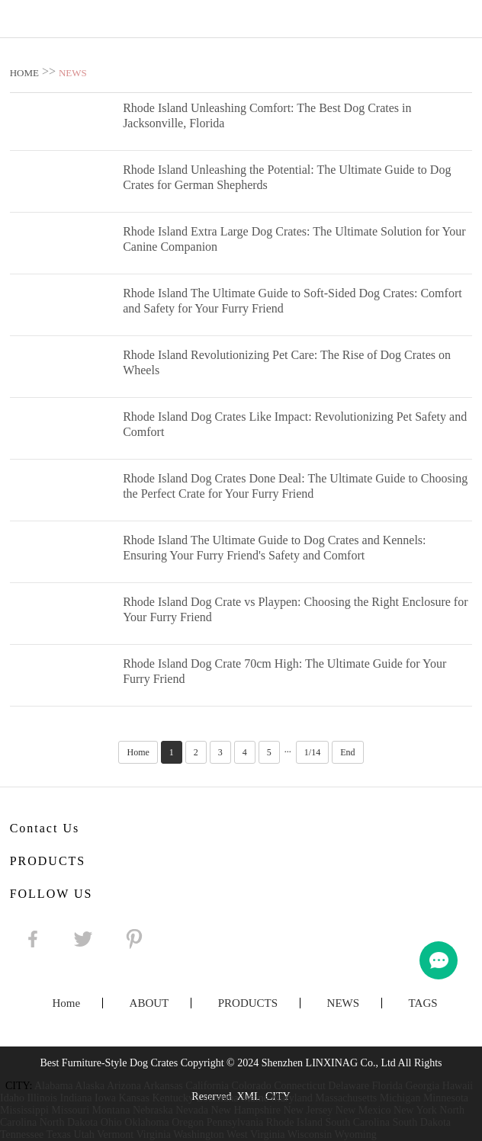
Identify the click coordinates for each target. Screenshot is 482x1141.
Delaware (348, 1085)
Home (138, 752)
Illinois (42, 1098)
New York (415, 1110)
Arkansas (163, 1085)
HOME (24, 73)
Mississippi (24, 1110)
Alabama (53, 1085)
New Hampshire (246, 1110)
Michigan (400, 1098)
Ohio (111, 1122)
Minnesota (445, 1098)
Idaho (12, 1098)
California (207, 1085)
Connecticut (300, 1085)
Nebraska (153, 1110)
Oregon (188, 1122)
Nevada (191, 1110)
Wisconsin (310, 1134)
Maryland (291, 1098)
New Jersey (308, 1110)
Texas (59, 1134)
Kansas (134, 1098)
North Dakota (69, 1122)
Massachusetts (346, 1098)
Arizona (124, 1085)
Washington (198, 1134)
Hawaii (457, 1085)
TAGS (423, 1003)
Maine (254, 1098)
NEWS (73, 73)
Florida (387, 1085)
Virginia (153, 1134)
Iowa (105, 1098)
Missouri (70, 1110)
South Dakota (421, 1122)
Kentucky (172, 1098)
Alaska (89, 1085)
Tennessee (21, 1134)
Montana (111, 1110)
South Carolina (358, 1122)
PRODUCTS (248, 1003)
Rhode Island (294, 1122)
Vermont (115, 1134)
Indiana (76, 1098)
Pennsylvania (235, 1122)
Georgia (422, 1085)
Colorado (252, 1085)
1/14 (312, 752)
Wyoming (356, 1134)
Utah (84, 1134)
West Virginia (255, 1134)
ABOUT (149, 1003)
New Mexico (363, 1110)
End (347, 752)
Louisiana (217, 1098)
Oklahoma (146, 1122)
